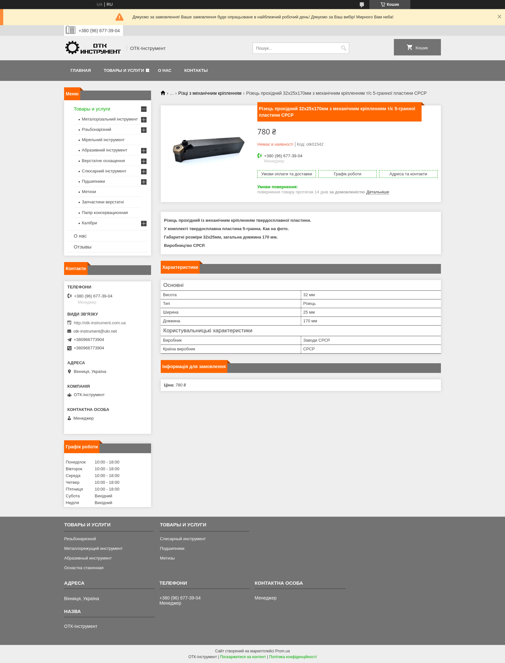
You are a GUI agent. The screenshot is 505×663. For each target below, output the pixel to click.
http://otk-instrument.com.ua (100, 322)
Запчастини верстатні (103, 202)
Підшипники (93, 181)
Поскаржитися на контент (243, 657)
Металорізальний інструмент (110, 119)
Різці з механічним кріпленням (210, 93)
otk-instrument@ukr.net (95, 331)
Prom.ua (282, 651)
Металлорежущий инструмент (93, 548)
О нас (165, 70)
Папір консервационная (105, 212)
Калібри (89, 222)
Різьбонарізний (96, 129)
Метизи (89, 191)
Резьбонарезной (80, 538)
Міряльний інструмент (103, 139)
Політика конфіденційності (293, 657)
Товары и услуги (124, 70)
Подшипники (172, 548)
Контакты (196, 70)
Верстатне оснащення (103, 160)
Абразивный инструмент (88, 558)
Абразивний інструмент (104, 150)
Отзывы (82, 246)
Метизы (167, 558)
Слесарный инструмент (182, 538)
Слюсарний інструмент (104, 171)
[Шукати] (343, 48)
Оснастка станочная (83, 567)
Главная (81, 70)
